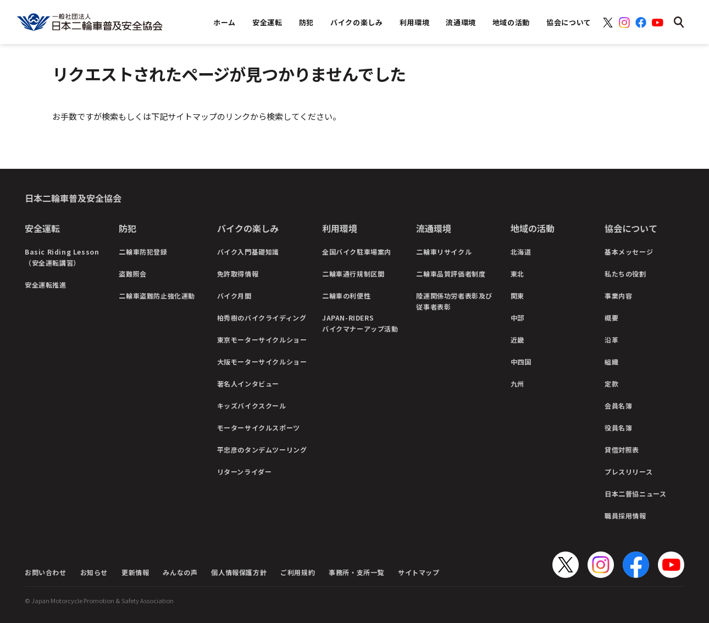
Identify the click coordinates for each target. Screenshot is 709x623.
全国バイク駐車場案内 (356, 251)
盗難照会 (132, 273)
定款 (611, 383)
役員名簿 (618, 427)
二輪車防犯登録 (143, 251)
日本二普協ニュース (635, 493)
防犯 (127, 228)
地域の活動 (533, 228)
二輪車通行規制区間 (353, 273)
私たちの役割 (625, 273)
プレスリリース (628, 471)
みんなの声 (180, 572)
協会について (631, 228)
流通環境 (433, 228)
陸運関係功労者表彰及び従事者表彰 (454, 301)
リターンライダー (244, 471)
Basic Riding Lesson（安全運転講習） (62, 257)
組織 (611, 361)
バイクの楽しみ (248, 228)
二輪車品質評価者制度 (450, 273)
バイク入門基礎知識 (248, 251)
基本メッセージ (629, 251)
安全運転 (42, 228)
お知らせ (94, 572)
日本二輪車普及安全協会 (73, 198)
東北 (517, 273)
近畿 (517, 339)
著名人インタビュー (248, 383)
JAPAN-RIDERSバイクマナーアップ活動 (360, 323)
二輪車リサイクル (444, 251)
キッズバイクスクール (251, 405)
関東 (517, 295)
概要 (611, 317)
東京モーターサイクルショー (262, 339)
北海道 (521, 251)
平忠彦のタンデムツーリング (262, 449)
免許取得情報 (238, 273)
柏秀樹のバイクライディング (262, 317)
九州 (517, 383)
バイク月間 (234, 295)
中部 (517, 317)
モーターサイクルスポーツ (258, 427)
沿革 (611, 339)
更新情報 (135, 572)
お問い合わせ (46, 572)
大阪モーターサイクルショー (262, 361)
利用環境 (339, 228)
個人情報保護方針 (239, 572)
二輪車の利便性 (346, 295)
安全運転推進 (46, 284)
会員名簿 (618, 405)
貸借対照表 (622, 449)
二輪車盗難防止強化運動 (157, 295)
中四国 (521, 361)
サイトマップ (419, 572)
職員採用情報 (625, 515)
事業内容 (618, 295)
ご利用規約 (297, 572)
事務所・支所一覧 (356, 572)
